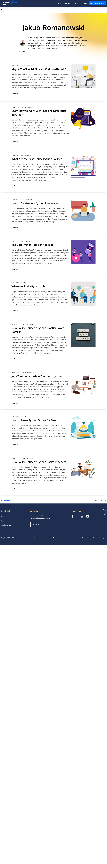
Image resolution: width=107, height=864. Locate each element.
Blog (2, 521)
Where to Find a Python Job (28, 286)
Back (23, 51)
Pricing (3, 517)
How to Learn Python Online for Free (33, 420)
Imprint (104, 538)
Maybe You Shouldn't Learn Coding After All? (38, 69)
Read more (14, 93)
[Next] (100, 500)
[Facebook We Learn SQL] (77, 516)
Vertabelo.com (6, 525)
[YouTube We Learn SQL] (87, 516)
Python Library (71, 3)
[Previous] (6, 500)
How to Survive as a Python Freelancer (34, 203)
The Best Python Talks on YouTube (32, 244)
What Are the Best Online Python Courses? (37, 159)
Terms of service (87, 538)
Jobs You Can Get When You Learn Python (36, 376)
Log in (85, 3)
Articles (3, 10)
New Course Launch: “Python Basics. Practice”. (39, 462)
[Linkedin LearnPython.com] (82, 516)
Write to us (37, 525)
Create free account (97, 3)
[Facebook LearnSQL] (72, 516)
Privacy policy (97, 538)
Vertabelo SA (19, 538)
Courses (60, 3)
